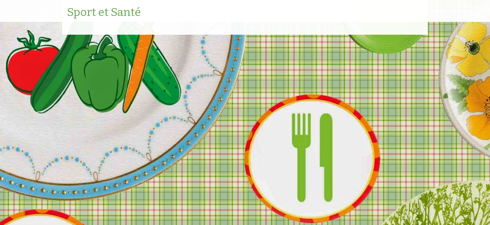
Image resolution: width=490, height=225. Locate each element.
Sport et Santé (104, 12)
